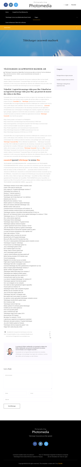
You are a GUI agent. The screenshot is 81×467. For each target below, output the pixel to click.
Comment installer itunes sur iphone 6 (23, 455)
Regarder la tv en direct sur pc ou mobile (15, 260)
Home (7, 12)
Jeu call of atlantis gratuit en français (14, 323)
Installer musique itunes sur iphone (65, 79)
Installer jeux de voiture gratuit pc (13, 308)
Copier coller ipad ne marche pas (13, 187)
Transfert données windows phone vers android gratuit (19, 210)
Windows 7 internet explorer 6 (12, 193)
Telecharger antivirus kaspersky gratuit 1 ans (16, 325)
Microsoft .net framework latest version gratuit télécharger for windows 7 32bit (25, 214)
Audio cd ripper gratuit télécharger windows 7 (16, 267)
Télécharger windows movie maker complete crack (18, 185)
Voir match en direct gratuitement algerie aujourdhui (18, 285)
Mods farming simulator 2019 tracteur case (16, 256)
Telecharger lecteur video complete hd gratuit (16, 288)
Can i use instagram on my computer (14, 283)
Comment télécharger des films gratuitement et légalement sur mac (22, 266)
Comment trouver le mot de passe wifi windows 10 (18, 208)
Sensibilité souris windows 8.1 (12, 195)
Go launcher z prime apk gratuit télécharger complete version (20, 298)
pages (36, 17)
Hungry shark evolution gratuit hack (13, 250)
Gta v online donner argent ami (12, 218)
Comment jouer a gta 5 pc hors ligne (13, 277)
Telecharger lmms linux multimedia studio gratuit (18, 17)
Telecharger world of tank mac (12, 304)
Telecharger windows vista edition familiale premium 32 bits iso (21, 212)
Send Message (12, 406)
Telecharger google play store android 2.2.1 (16, 275)
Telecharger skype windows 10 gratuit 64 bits (16, 222)
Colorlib (60, 463)
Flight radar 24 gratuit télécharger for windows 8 (17, 262)
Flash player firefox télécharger (12, 220)
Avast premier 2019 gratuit (11, 315)
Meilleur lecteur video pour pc (12, 206)
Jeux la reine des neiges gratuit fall (13, 292)
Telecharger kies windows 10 (12, 191)
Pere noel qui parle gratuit (11, 309)
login (66, 5)
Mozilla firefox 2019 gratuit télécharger (14, 237)
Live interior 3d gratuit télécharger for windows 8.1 (18, 279)
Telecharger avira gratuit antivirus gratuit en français (28, 456)
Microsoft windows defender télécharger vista (16, 204)
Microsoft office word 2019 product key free (16, 239)
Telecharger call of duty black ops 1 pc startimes (17, 197)
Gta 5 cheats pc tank (9, 302)
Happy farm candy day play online (13, 327)
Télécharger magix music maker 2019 (14, 313)
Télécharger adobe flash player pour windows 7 (17, 271)
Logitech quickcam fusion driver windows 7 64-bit (17, 225)
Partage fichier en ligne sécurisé (65, 75)
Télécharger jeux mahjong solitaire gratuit (15, 273)
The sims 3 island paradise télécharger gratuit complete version (21, 241)
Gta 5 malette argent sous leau (12, 248)
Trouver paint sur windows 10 (12, 287)
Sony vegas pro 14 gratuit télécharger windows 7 (17, 189)
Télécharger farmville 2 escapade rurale (15, 264)
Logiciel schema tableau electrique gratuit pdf (16, 254)
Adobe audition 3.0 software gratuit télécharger (17, 203)
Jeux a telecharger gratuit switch (13, 246)
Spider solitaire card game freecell (13, 269)
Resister (73, 5)
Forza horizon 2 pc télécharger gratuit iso (15, 245)
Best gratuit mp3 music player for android (15, 296)
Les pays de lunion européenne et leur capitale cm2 (18, 231)
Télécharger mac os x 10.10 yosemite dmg (15, 216)
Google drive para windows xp (20, 12)
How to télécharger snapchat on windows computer (53, 455)
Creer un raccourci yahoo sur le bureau (16, 22)
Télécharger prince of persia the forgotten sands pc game (20, 229)
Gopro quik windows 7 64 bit (11, 233)
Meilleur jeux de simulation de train (13, 290)
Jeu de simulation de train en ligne (57, 456)
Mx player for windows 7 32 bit (12, 317)
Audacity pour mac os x (10, 199)
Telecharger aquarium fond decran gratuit (15, 281)
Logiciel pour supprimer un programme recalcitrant (17, 319)
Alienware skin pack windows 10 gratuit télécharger (18, 321)
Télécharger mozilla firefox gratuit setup (15, 300)
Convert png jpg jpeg (9, 258)
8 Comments (8, 75)
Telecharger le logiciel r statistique (13, 243)
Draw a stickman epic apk (11, 311)
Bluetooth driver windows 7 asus (13, 201)
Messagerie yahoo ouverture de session (15, 235)
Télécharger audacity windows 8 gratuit (14, 224)
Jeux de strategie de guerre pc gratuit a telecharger (18, 227)
